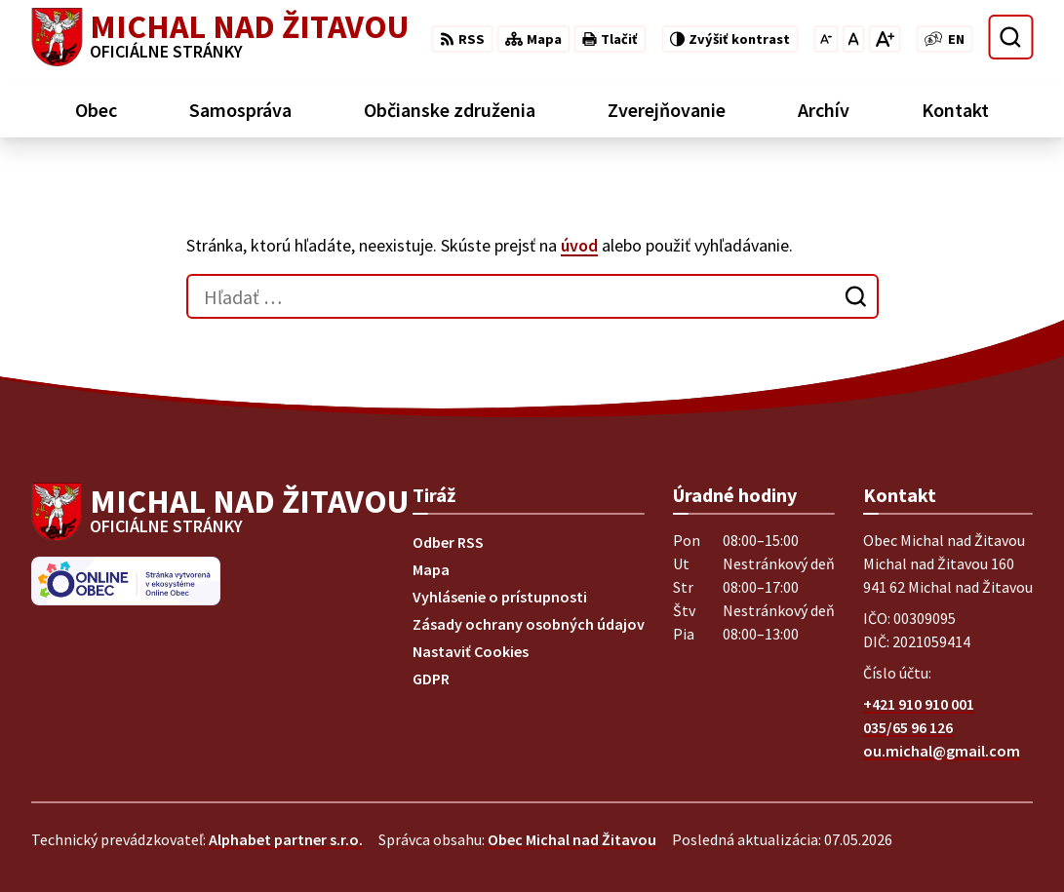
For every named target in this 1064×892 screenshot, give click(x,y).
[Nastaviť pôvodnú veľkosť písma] (853, 39)
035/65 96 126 (908, 727)
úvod (579, 245)
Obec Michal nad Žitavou (572, 839)
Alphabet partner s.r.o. (286, 839)
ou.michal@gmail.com (941, 750)
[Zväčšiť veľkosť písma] (884, 39)
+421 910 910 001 (918, 704)
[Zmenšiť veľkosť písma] (825, 39)
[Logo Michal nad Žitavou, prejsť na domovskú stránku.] (220, 37)
